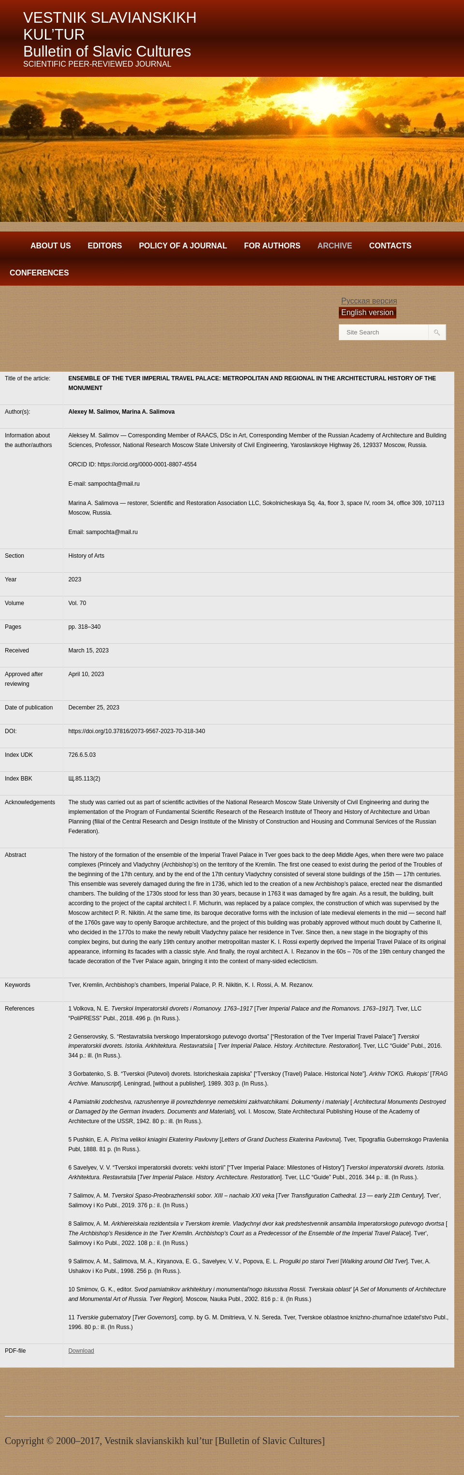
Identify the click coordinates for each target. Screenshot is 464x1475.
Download (81, 1350)
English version (367, 312)
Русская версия (369, 301)
